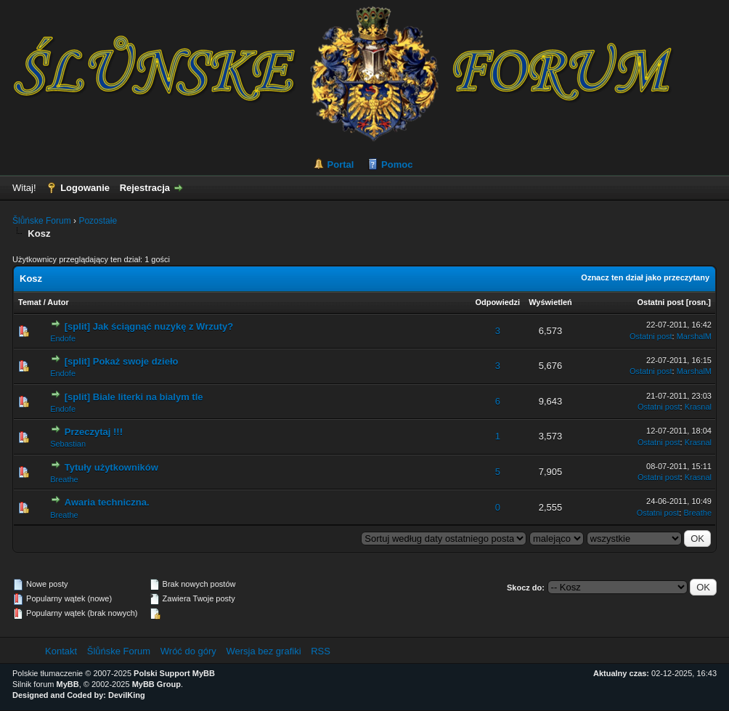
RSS (320, 651)
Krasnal (698, 406)
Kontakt (61, 651)
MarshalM (694, 336)
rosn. (698, 302)
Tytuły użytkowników (111, 467)
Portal (340, 164)
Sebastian (68, 443)
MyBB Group (156, 684)
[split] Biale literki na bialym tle (134, 396)
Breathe (64, 479)
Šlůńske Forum (41, 221)
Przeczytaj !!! (94, 431)
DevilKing (126, 695)
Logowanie (85, 187)
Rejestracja (145, 187)
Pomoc (396, 164)
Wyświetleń (550, 302)
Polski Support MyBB (174, 673)
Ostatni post (661, 302)
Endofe (63, 338)
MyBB (68, 684)
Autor (57, 302)
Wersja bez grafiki (263, 651)
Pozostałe (97, 221)
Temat (29, 302)
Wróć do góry (188, 651)
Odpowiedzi (497, 302)
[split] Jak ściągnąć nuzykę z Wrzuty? (149, 326)
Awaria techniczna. (107, 502)
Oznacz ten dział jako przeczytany (645, 277)
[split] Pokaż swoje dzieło (122, 361)
